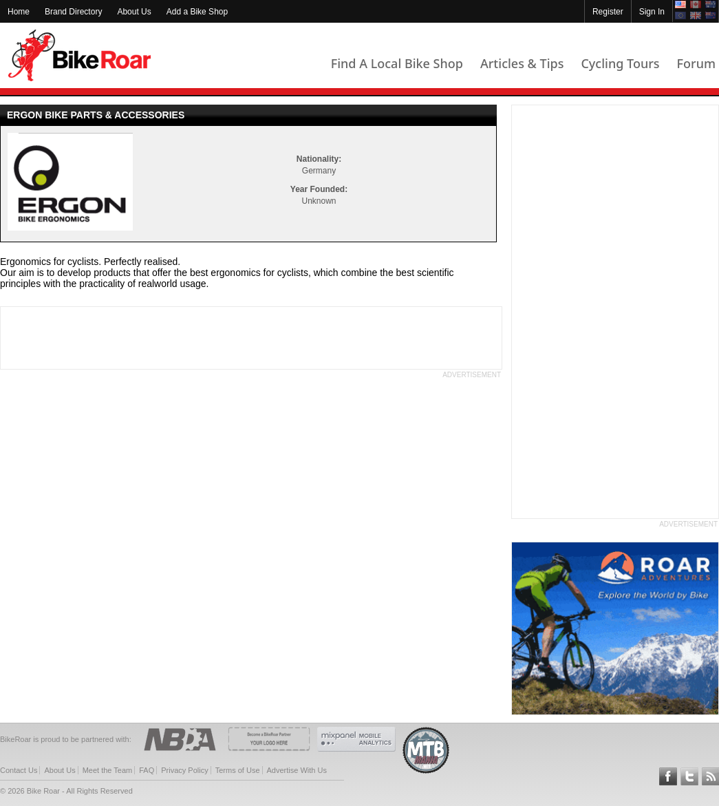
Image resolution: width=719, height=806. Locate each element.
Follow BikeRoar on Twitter (689, 776)
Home (19, 12)
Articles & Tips (522, 63)
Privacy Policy (184, 770)
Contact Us (18, 770)
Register (607, 12)
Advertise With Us (297, 770)
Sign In (652, 12)
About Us (134, 12)
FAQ (146, 770)
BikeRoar (79, 55)
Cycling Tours (620, 63)
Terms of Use (237, 770)
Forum (696, 63)
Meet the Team (108, 770)
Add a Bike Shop (197, 12)
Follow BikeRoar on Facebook (668, 776)
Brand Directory (73, 12)
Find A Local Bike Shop (397, 63)
